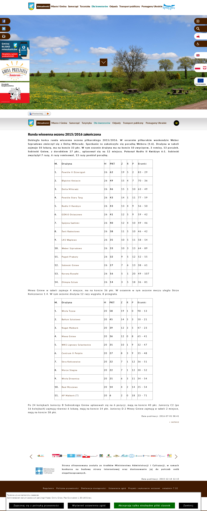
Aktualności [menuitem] (43, 6)
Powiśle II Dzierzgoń (75, 172)
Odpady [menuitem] (113, 6)
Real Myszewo (71, 387)
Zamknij (188, 506)
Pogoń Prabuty (71, 257)
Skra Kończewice (72, 362)
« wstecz (173, 422)
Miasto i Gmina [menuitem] (59, 6)
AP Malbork (69, 395)
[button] (200, 21)
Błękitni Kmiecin (72, 181)
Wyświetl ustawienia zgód (89, 506)
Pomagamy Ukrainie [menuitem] (152, 6)
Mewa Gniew (70, 336)
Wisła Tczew (70, 311)
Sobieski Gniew (71, 265)
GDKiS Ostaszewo (73, 214)
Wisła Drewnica (72, 379)
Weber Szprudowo (73, 248)
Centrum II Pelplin (73, 353)
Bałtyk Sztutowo (72, 319)
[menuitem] (100, 6)
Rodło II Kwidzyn (72, 206)
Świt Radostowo (72, 231)
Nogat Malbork (71, 328)
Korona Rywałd (71, 274)
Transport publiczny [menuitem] (129, 6)
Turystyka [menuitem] (85, 6)
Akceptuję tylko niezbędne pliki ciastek (144, 505)
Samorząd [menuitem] (73, 6)
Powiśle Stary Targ (73, 198)
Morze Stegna (70, 370)
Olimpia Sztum (71, 282)
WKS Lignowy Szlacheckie (78, 345)
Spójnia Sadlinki (72, 223)
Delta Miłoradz (71, 189)
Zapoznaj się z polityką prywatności (36, 506)
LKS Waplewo (70, 240)
